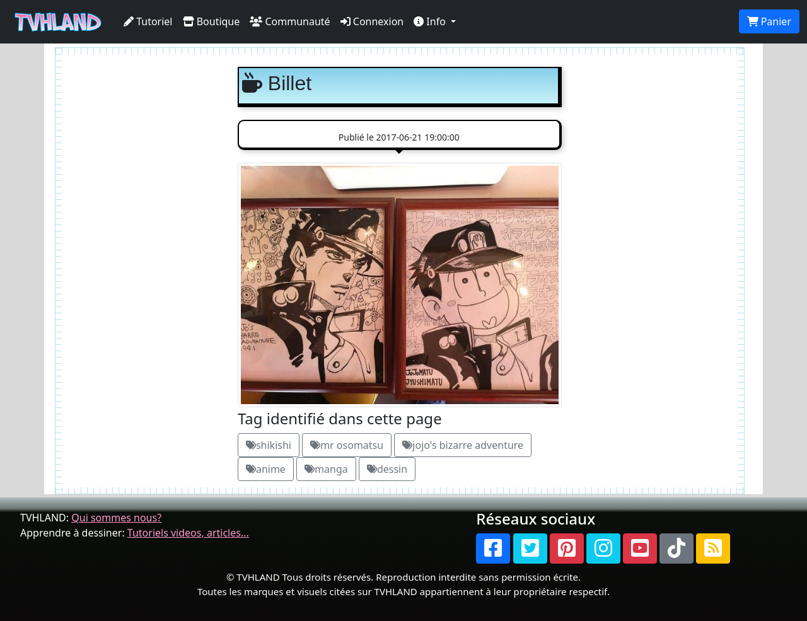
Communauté (290, 21)
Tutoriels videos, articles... (188, 533)
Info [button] (431, 21)
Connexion (372, 21)
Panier (769, 21)
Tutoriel (148, 21)
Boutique (211, 21)
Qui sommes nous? (116, 518)
